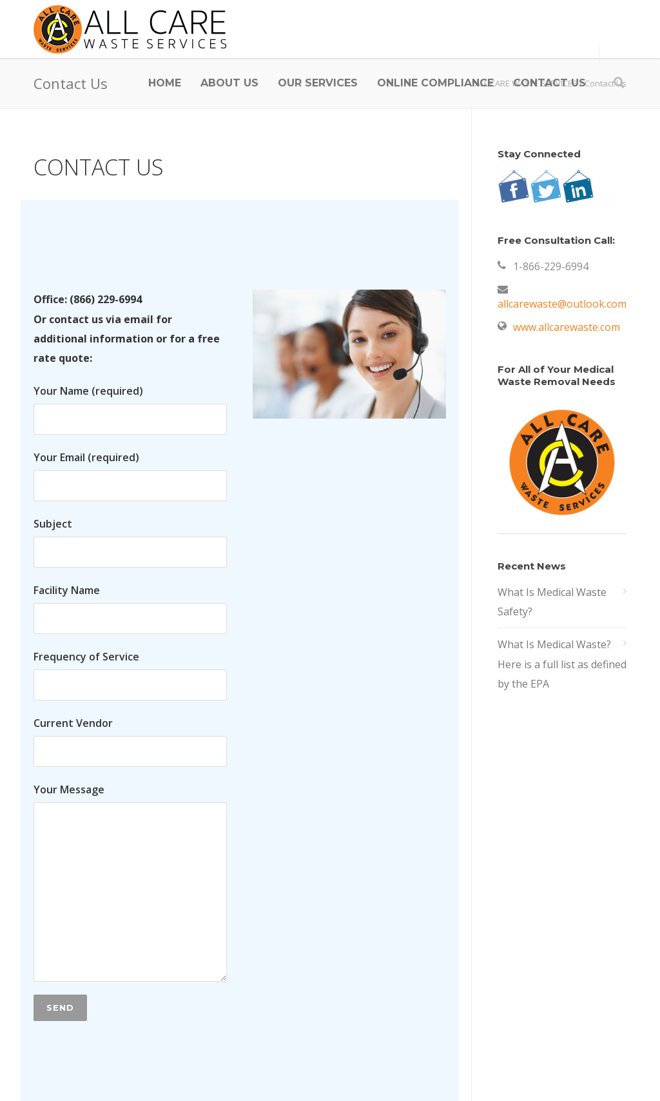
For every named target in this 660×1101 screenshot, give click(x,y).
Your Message (130, 882)
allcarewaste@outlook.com (562, 304)
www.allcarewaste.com (566, 327)
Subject (130, 542)
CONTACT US (549, 83)
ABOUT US (229, 83)
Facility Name (130, 608)
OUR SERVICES (318, 83)
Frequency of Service (130, 675)
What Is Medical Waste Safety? (552, 602)
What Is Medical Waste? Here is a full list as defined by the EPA (562, 664)
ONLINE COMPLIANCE (435, 83)
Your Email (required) (130, 475)
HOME (164, 83)
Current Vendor (130, 741)
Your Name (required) (130, 409)
